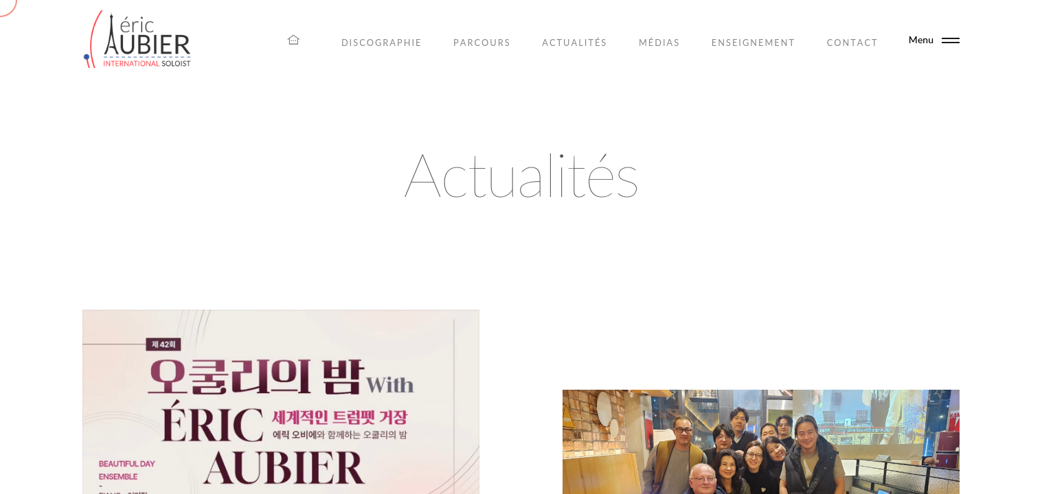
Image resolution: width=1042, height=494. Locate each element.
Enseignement (753, 42)
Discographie (381, 42)
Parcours (482, 42)
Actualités (574, 42)
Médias (659, 42)
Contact (853, 42)
